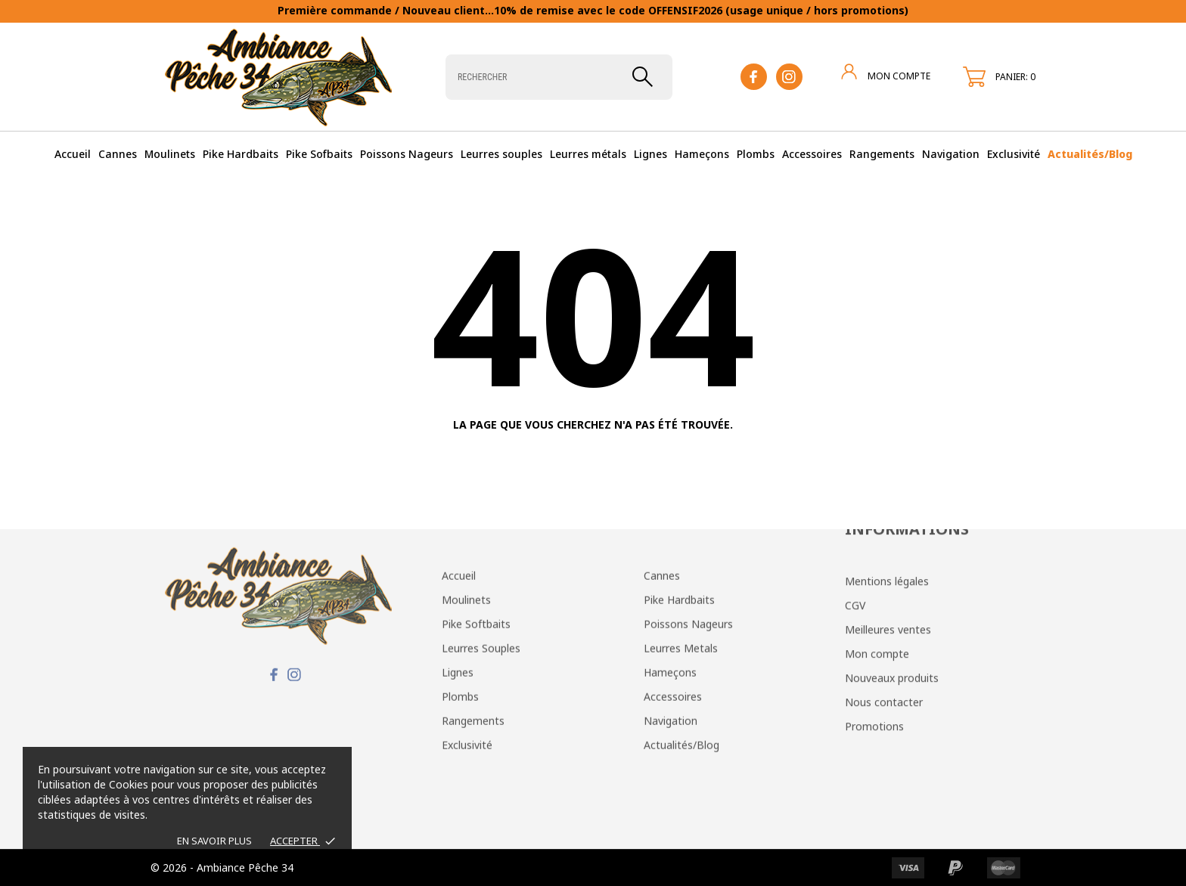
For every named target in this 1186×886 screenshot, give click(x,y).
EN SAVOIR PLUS (214, 840)
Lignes (650, 154)
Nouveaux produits (892, 609)
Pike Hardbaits (240, 154)
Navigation (951, 154)
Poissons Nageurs (406, 154)
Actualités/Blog (1090, 154)
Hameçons (702, 154)
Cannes (117, 154)
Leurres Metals (681, 572)
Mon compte (877, 585)
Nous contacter (884, 633)
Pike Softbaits (476, 548)
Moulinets (169, 154)
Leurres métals (588, 154)
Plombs (756, 154)
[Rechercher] (559, 77)
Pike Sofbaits (319, 154)
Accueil (72, 154)
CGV (855, 536)
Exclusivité (1013, 154)
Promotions (874, 657)
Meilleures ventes (888, 560)
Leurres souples (501, 154)
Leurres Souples (481, 572)
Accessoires (812, 154)
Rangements (881, 154)
